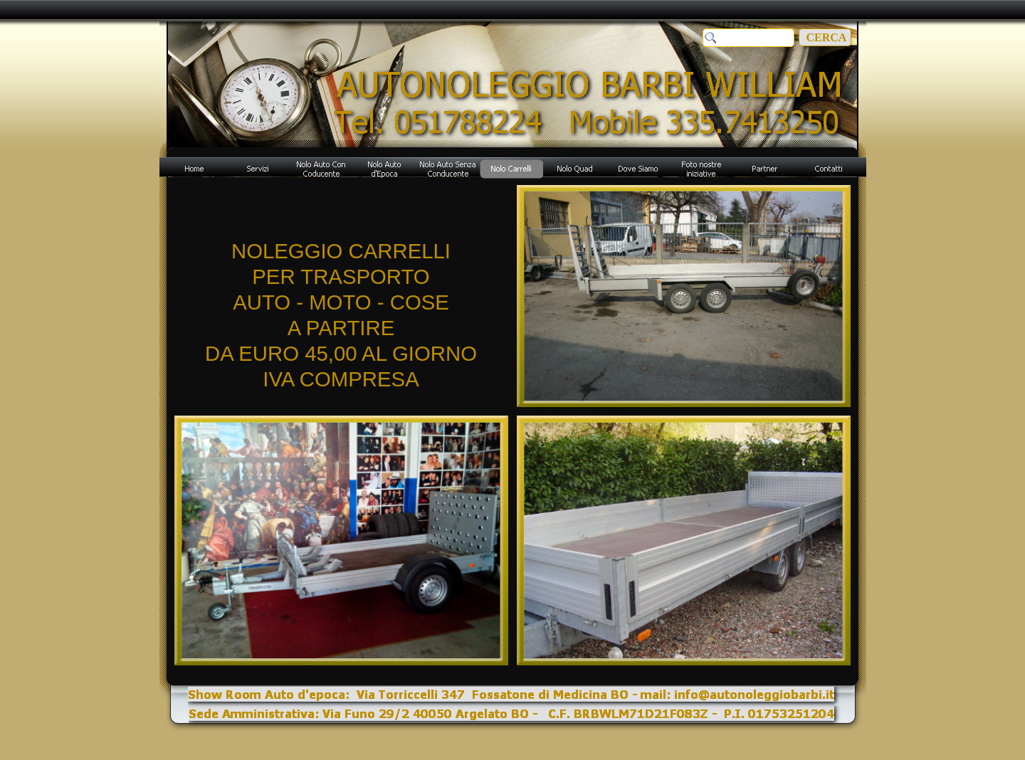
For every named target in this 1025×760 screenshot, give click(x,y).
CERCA (825, 37)
